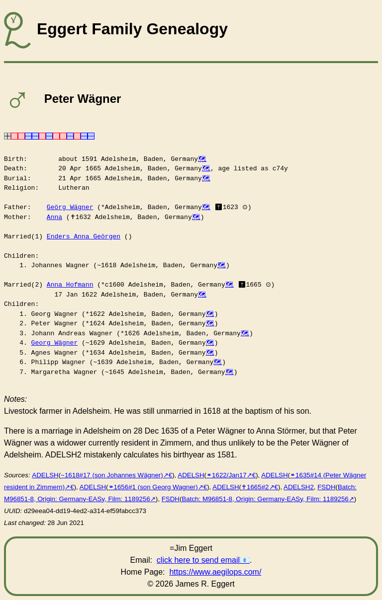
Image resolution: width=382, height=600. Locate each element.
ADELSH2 (299, 487)
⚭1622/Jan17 (226, 475)
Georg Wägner (54, 342)
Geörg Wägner (70, 207)
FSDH (326, 487)
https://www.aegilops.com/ (215, 572)
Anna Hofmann (70, 284)
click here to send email (198, 560)
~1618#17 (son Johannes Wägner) (112, 475)
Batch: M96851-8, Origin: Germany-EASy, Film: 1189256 (265, 499)
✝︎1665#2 (255, 487)
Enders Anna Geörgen (83, 236)
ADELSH (45, 475)
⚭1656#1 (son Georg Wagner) (153, 487)
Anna (54, 217)
